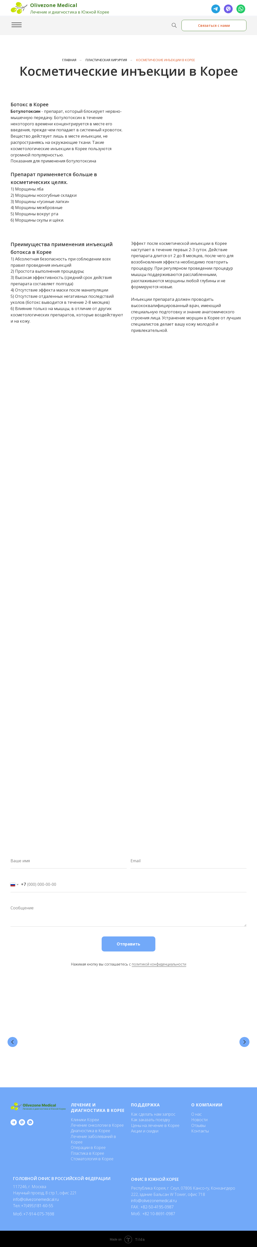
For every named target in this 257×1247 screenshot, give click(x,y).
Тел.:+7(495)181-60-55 (33, 1204)
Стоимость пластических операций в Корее (44, 1032)
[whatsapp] (30, 1121)
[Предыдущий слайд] (13, 1041)
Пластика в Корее (87, 1152)
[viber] (22, 1121)
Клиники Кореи (85, 1118)
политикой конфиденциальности (159, 964)
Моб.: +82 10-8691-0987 (153, 1212)
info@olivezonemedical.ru (154, 1199)
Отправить (128, 944)
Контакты (200, 1129)
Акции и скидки (144, 1129)
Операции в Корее (88, 1146)
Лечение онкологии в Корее (97, 1124)
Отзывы (198, 1124)
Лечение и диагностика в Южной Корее (69, 12)
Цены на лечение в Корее (155, 1124)
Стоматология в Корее (92, 1157)
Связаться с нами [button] (214, 25)
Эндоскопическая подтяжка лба (209, 1029)
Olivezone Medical (53, 5)
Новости (199, 1118)
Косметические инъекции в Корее (165, 60)
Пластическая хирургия (106, 60)
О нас (196, 1113)
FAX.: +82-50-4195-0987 (152, 1205)
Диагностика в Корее (90, 1129)
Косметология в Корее (97, 1029)
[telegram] (14, 1121)
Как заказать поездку (150, 1118)
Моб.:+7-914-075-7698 (33, 1212)
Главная (69, 60)
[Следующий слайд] (244, 1041)
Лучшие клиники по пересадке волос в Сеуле (153, 1032)
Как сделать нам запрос (153, 1113)
